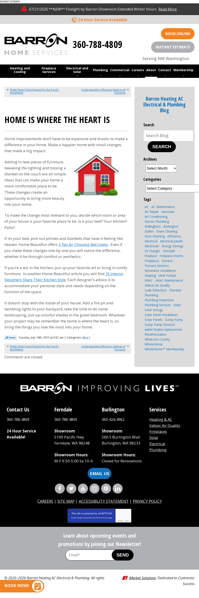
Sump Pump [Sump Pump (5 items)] (174, 320)
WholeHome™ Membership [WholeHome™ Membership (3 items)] (164, 349)
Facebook (60, 489)
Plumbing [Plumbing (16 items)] (151, 295)
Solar (153, 437)
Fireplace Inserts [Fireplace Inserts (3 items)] (171, 256)
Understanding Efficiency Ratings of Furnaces (103, 91)
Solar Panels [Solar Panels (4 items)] (153, 320)
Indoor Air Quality (165, 425)
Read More (167, 9)
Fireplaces (158, 431)
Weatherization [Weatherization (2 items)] (156, 334)
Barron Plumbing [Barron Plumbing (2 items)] (157, 221)
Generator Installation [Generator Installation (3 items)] (160, 270)
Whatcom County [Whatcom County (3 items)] (157, 339)
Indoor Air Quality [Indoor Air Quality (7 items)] (157, 285)
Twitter (71, 489)
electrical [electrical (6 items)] (151, 241)
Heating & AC (161, 419)
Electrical (157, 443)
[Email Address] (93, 555)
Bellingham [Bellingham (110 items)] (153, 226)
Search (161, 146)
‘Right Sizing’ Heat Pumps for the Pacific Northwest (34, 91)
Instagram (94, 489)
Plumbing (158, 449)
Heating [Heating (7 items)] (150, 275)
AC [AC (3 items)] (147, 207)
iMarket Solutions (142, 577)
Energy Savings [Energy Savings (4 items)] (172, 246)
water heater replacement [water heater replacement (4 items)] (163, 329)
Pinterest (106, 489)
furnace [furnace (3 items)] (167, 261)
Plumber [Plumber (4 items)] (175, 290)
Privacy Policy (87, 518)
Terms (127, 521)
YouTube (83, 489)
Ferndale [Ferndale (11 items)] (169, 251)
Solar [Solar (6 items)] (177, 305)
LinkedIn (118, 489)
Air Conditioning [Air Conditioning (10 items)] (156, 216)
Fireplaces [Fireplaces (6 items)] (152, 261)
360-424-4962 (114, 419)
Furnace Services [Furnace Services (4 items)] (157, 266)
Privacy (120, 521)
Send (122, 554)
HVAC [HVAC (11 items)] (149, 280)
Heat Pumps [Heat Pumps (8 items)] (167, 275)
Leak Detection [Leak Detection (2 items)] (156, 290)
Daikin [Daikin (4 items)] (149, 231)
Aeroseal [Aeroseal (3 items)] (167, 212)
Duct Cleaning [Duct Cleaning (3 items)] (155, 236)
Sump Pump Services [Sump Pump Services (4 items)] (160, 324)
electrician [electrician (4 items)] (152, 246)
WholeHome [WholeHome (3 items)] (154, 344)
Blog (85, 337)
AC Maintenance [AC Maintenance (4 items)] (163, 207)
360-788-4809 (97, 44)
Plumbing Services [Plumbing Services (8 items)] (158, 305)
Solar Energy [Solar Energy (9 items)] (154, 310)
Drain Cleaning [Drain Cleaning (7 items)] (166, 231)
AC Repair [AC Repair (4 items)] (152, 212)
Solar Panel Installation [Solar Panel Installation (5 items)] (161, 315)
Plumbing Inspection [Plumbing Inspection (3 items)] (159, 300)
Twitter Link (10, 337)
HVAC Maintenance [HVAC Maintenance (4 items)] (169, 280)
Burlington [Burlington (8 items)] (170, 226)
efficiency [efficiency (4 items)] (174, 236)
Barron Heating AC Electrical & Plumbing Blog (164, 104)
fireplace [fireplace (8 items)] (151, 256)
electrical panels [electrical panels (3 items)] (171, 241)
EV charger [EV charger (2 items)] (152, 251)
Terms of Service (102, 518)
